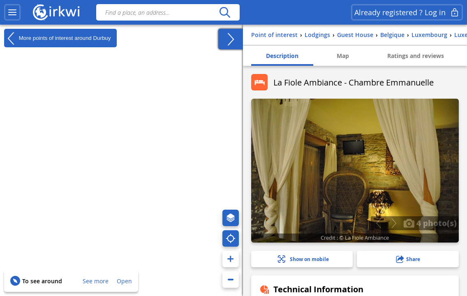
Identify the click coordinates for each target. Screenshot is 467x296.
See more (96, 281)
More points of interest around (57, 38)
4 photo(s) (430, 223)
